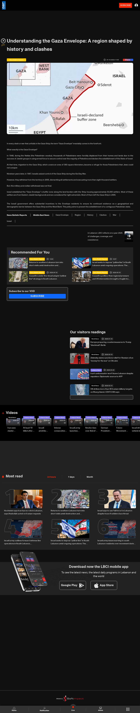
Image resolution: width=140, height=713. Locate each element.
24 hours (51, 476)
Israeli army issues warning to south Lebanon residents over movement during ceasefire (116, 541)
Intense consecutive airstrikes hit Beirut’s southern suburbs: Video (59, 429)
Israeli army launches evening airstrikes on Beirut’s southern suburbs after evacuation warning (76, 429)
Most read (14, 475)
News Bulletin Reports (37, 259)
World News (95, 338)
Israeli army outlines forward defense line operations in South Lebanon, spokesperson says (22, 541)
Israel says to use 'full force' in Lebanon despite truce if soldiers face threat (114, 511)
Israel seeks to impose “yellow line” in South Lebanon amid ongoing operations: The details (111, 264)
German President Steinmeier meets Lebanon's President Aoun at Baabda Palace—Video (105, 429)
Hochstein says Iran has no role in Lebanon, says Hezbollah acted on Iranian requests (23, 511)
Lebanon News (96, 370)
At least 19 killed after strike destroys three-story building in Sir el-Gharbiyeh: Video (29, 429)
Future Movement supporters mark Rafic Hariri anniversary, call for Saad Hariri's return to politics (122, 429)
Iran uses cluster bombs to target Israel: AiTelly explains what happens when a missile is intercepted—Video (14, 429)
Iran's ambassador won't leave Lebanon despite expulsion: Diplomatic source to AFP (112, 374)
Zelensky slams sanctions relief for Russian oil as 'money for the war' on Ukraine (112, 359)
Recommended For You (30, 252)
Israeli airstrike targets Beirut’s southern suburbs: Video (43, 429)
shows (100, 709)
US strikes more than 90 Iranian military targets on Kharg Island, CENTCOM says (111, 390)
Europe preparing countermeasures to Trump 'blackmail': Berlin (111, 343)
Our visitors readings (88, 332)
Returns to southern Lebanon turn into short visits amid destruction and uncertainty (46, 264)
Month (89, 476)
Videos (12, 412)
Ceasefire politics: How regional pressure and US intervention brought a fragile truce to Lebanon (111, 277)
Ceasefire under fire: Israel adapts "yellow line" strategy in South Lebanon (47, 277)
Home (14, 709)
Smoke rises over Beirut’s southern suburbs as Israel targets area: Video (91, 429)
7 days (71, 476)
